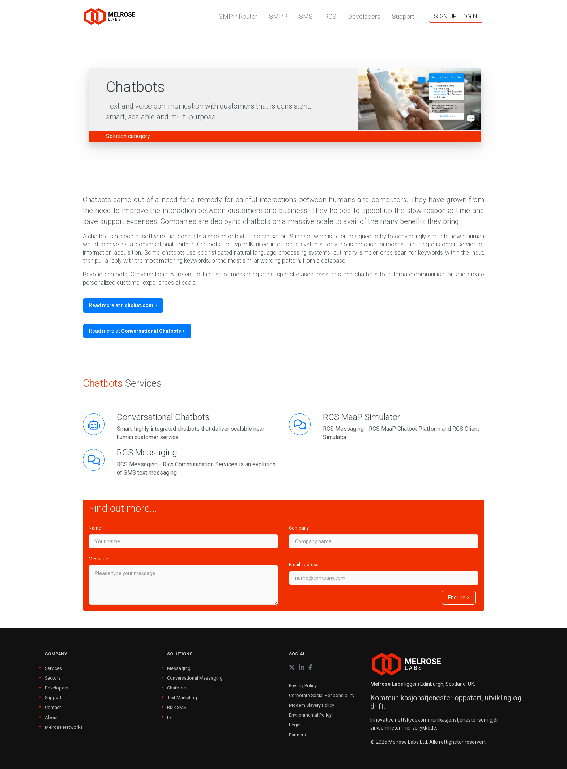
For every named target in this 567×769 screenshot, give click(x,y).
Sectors (53, 678)
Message (98, 558)
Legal (294, 724)
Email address (304, 564)
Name (95, 528)
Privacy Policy (303, 685)
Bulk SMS (176, 707)
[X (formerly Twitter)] (292, 667)
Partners (297, 735)
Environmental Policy (310, 715)
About (51, 717)
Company (299, 528)
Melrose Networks (64, 727)
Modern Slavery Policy (311, 705)
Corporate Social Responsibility (321, 695)
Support (53, 697)
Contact (53, 707)
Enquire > (458, 597)
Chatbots (176, 688)
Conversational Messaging (195, 678)
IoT (170, 717)
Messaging (179, 668)
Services (53, 668)
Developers (56, 688)
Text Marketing (182, 697)
